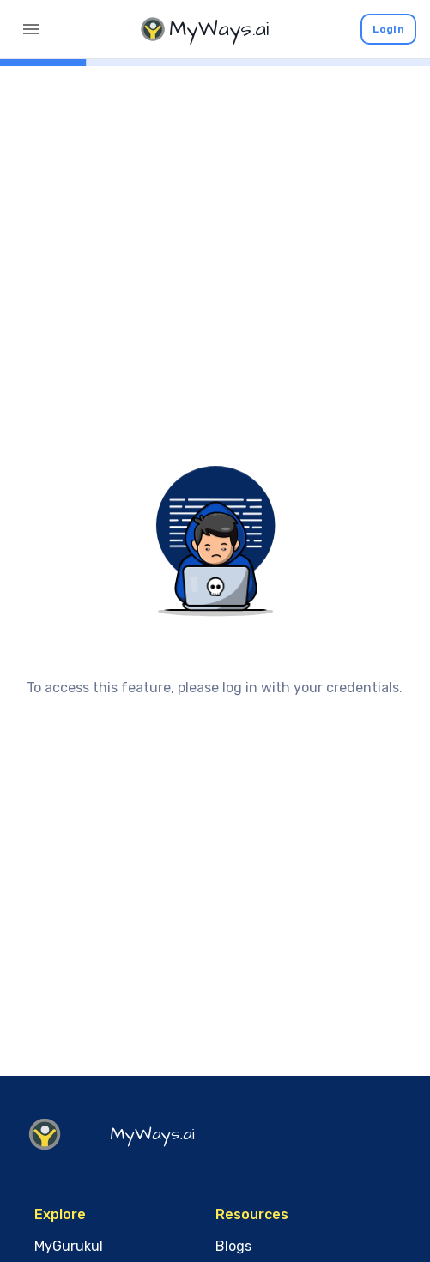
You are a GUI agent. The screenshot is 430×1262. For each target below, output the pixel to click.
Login (388, 29)
